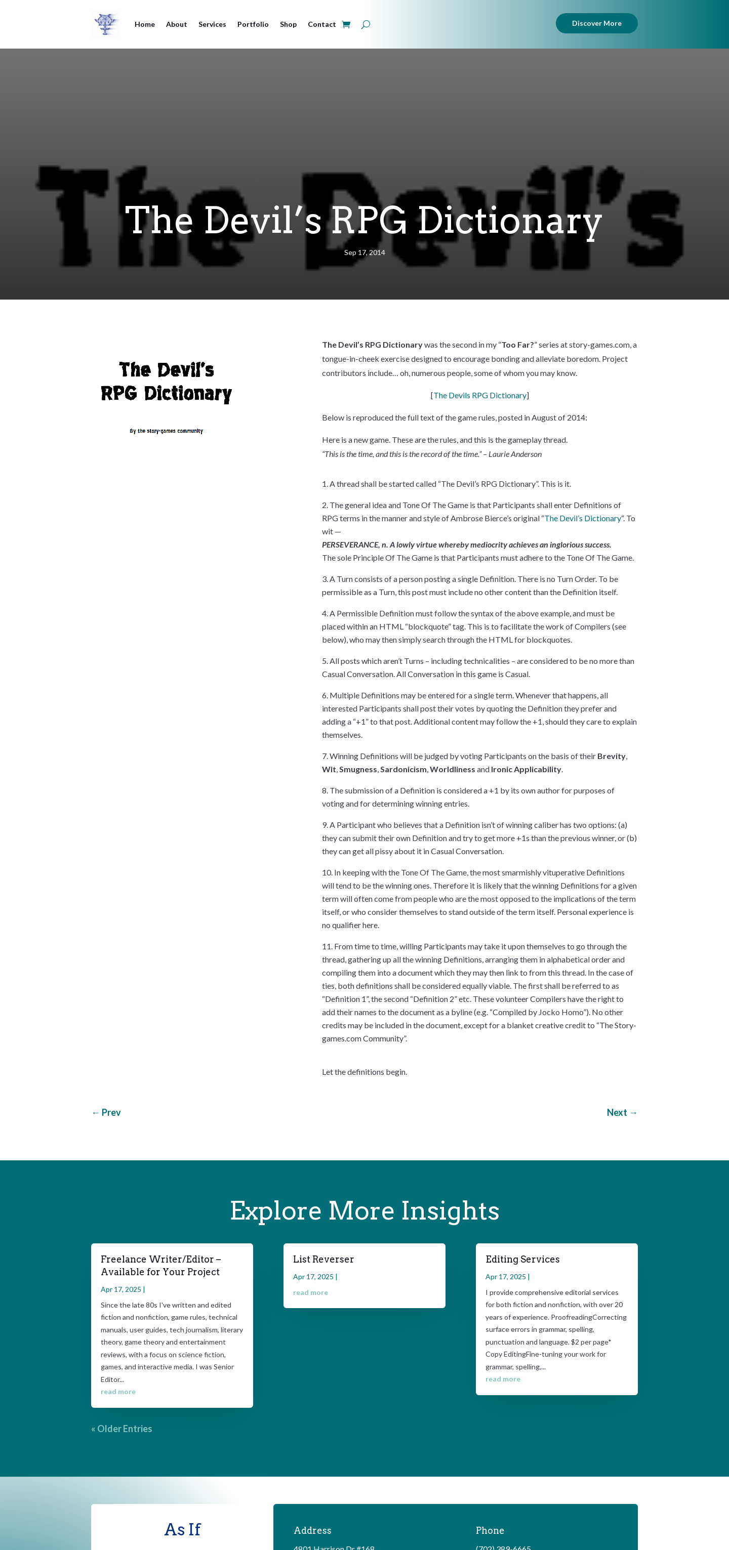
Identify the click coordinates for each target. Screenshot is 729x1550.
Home (145, 24)
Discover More (597, 23)
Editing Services (522, 1259)
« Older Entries (121, 1428)
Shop (288, 24)
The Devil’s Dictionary (582, 518)
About (176, 24)
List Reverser (323, 1259)
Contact (322, 24)
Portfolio (253, 24)
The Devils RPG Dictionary (479, 395)
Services (212, 24)
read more (118, 1391)
